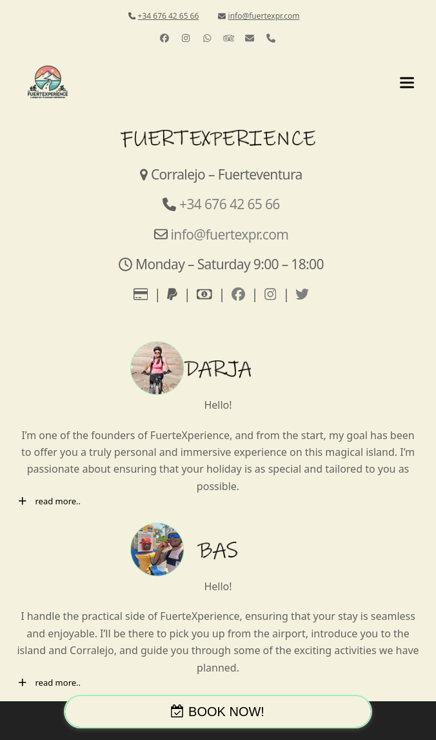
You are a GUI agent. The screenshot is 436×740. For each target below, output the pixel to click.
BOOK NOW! (226, 711)
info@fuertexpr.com (264, 15)
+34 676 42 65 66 (168, 15)
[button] (407, 82)
